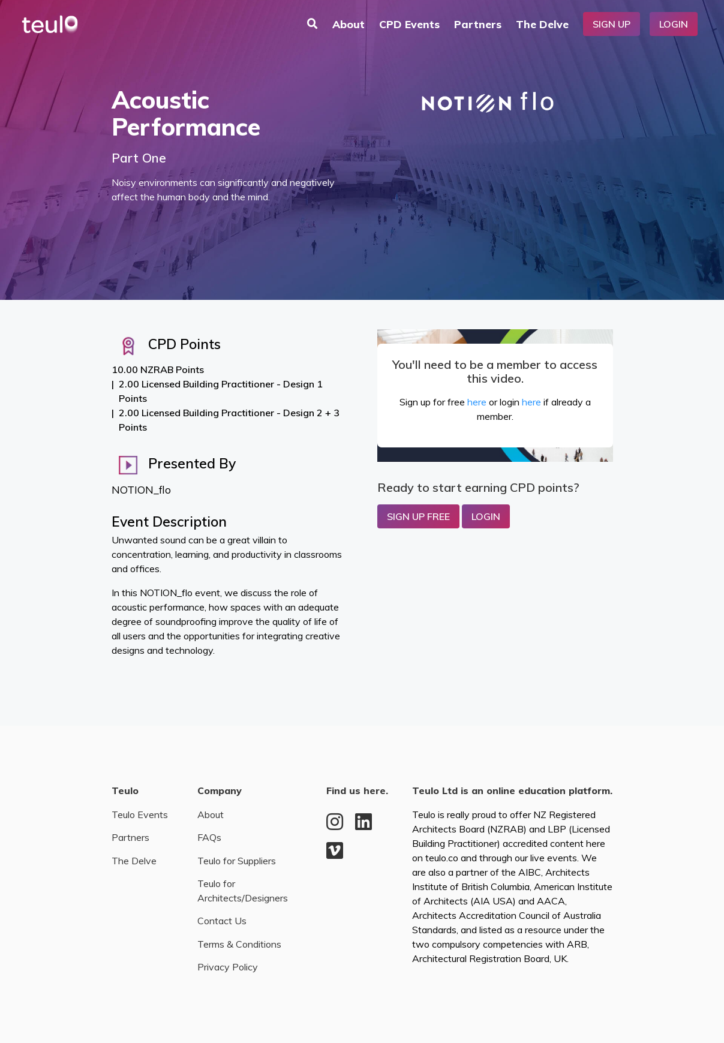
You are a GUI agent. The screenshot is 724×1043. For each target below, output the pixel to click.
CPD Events (409, 24)
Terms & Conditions (239, 944)
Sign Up (611, 24)
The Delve (542, 24)
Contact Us (222, 921)
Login (673, 24)
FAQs (209, 837)
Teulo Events (140, 814)
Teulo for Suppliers (236, 861)
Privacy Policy (227, 967)
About (348, 24)
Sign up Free (418, 516)
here (476, 402)
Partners (477, 24)
